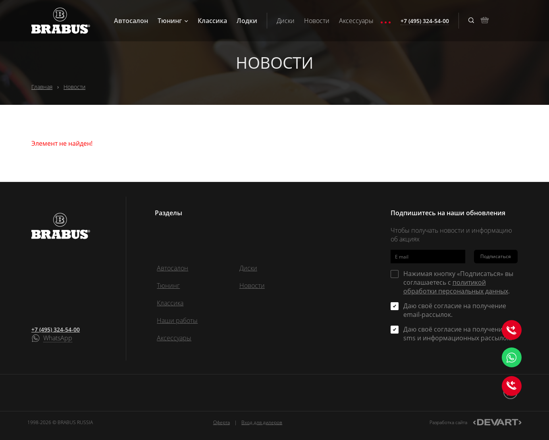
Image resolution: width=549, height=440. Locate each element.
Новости (316, 20)
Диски (286, 20)
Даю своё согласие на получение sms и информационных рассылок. (457, 333)
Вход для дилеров (261, 422)
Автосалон (131, 20)
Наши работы (177, 320)
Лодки (247, 20)
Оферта (221, 422)
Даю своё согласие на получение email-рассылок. (454, 310)
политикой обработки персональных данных (455, 286)
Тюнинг (173, 20)
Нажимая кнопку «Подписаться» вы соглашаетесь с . (458, 282)
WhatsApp (57, 338)
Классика (212, 20)
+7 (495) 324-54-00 (55, 329)
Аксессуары (356, 20)
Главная (41, 87)
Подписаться (495, 256)
